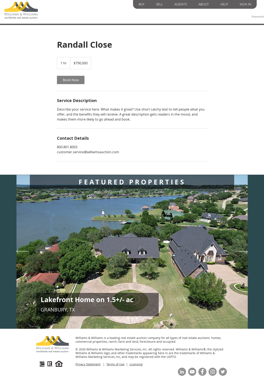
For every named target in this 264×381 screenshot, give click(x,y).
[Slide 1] (128, 318)
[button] (141, 4)
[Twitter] (223, 372)
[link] (70, 80)
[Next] (241, 252)
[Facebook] (202, 372)
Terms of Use (115, 364)
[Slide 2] (137, 318)
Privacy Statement (88, 364)
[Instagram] (213, 372)
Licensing (136, 364)
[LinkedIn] (182, 372)
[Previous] (22, 252)
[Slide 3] (132, 318)
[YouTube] (192, 372)
